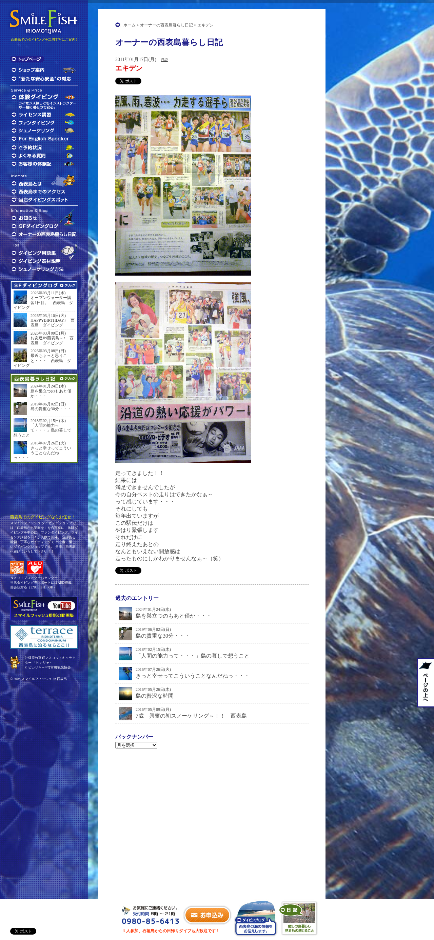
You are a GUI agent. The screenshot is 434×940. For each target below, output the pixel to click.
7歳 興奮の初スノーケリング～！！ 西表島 (191, 716)
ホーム (129, 25)
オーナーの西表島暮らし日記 (166, 25)
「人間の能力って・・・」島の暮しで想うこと (193, 656)
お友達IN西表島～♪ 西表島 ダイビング (52, 340)
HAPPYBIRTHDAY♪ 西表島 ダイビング (53, 322)
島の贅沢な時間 (155, 696)
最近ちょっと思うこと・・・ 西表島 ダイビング (42, 360)
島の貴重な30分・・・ (163, 636)
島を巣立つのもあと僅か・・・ (174, 616)
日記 (164, 60)
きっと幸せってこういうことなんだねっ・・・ (193, 676)
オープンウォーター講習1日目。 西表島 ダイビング (43, 302)
